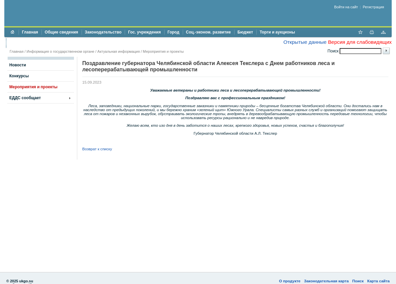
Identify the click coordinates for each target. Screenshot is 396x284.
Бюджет (245, 32)
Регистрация (373, 7)
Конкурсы (19, 76)
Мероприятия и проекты (163, 51)
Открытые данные (304, 42)
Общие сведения (61, 32)
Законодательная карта (326, 281)
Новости (17, 65)
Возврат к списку (97, 149)
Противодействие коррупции (38, 42)
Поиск (358, 281)
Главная (30, 32)
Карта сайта (378, 281)
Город (173, 32)
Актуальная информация (119, 51)
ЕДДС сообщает (25, 98)
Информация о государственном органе (60, 51)
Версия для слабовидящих (360, 42)
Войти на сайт (346, 7)
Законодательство (103, 32)
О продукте (289, 281)
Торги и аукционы (277, 32)
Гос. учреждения (144, 32)
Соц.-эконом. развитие (208, 32)
